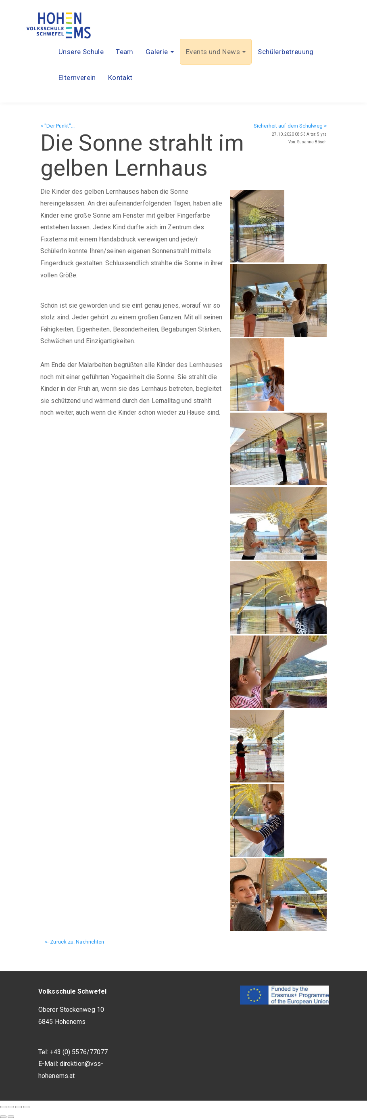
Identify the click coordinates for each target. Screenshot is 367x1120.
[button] (160, 52)
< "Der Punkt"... (57, 126)
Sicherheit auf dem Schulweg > (290, 126)
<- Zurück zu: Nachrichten (74, 942)
